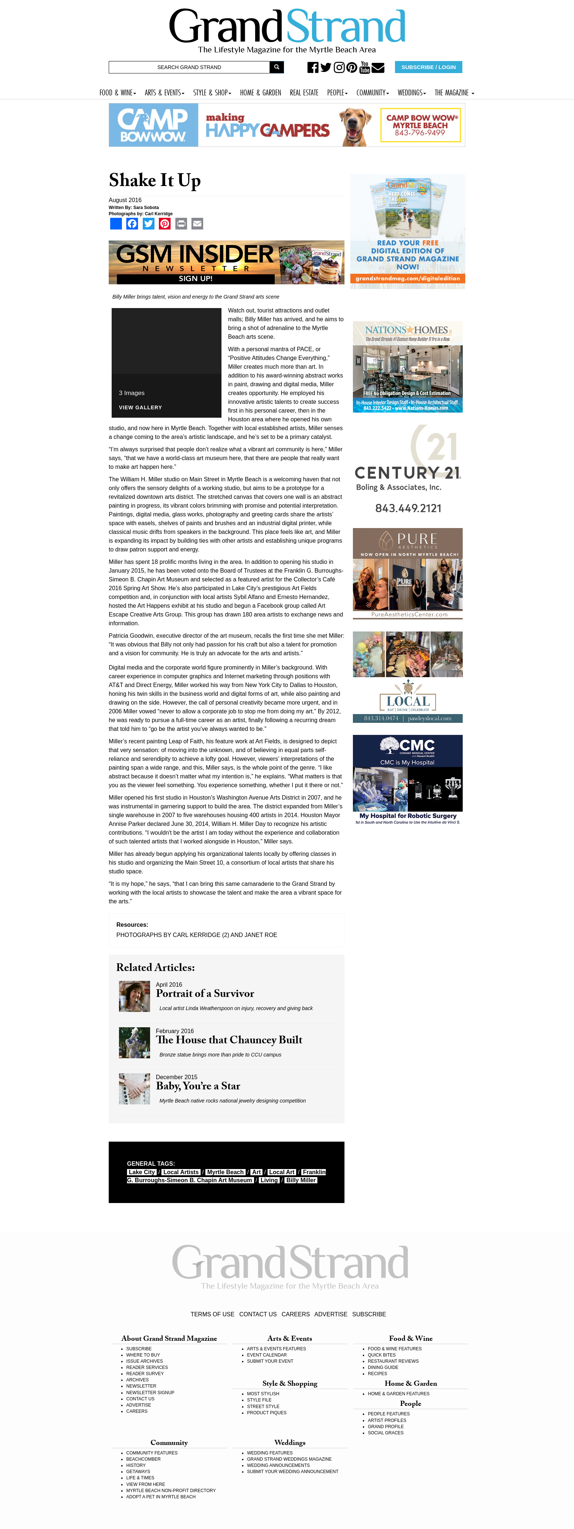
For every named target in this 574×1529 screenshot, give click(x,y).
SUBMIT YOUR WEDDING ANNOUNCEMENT (293, 1471)
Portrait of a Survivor (205, 995)
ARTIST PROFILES (387, 1420)
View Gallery (140, 407)
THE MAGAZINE (454, 91)
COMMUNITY (373, 91)
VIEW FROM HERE (145, 1484)
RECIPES (377, 1373)
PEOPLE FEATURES (389, 1413)
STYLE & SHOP (212, 91)
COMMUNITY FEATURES (152, 1453)
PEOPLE (337, 91)
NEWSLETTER (141, 1386)
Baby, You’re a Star (198, 1087)
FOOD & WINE (118, 91)
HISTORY (136, 1465)
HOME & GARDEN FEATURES (398, 1393)
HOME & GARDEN (260, 91)
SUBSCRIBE (369, 1314)
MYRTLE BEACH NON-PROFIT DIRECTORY (171, 1490)
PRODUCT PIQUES (267, 1412)
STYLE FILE (259, 1400)
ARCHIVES (137, 1379)
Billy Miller (301, 1180)
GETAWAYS (138, 1471)
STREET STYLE (263, 1406)
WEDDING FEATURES (269, 1453)
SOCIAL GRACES (386, 1432)
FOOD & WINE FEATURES (395, 1348)
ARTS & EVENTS (164, 91)
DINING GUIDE (383, 1367)
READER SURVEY (145, 1373)
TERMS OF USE (213, 1314)
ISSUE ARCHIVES (144, 1361)
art (256, 1172)
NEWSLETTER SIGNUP (150, 1392)
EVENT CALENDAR (267, 1355)
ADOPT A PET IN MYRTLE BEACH (160, 1496)
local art (282, 1172)
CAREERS (296, 1314)
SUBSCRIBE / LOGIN (429, 67)
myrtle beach (225, 1172)
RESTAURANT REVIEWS (393, 1361)
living (269, 1180)
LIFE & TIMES (140, 1477)
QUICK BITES (382, 1355)
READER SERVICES (147, 1367)
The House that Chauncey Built (229, 1041)
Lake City (142, 1172)
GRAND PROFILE (386, 1426)
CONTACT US (258, 1314)
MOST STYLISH (263, 1393)
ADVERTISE (330, 1314)
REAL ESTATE (304, 91)
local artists (180, 1172)
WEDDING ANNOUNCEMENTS (278, 1465)
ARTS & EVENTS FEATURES (276, 1348)
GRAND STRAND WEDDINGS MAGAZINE (289, 1459)
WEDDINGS (412, 91)
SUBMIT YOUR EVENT (270, 1361)
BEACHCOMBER (143, 1459)
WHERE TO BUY (143, 1355)
